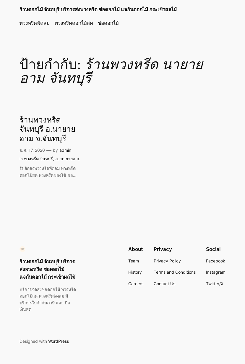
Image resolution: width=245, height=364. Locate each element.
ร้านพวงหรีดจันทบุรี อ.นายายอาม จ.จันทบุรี (47, 129)
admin (65, 150)
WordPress (58, 341)
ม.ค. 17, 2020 (32, 150)
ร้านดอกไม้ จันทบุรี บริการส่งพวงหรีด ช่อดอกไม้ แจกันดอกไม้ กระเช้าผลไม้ (98, 9)
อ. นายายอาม (67, 158)
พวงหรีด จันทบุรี (38, 158)
